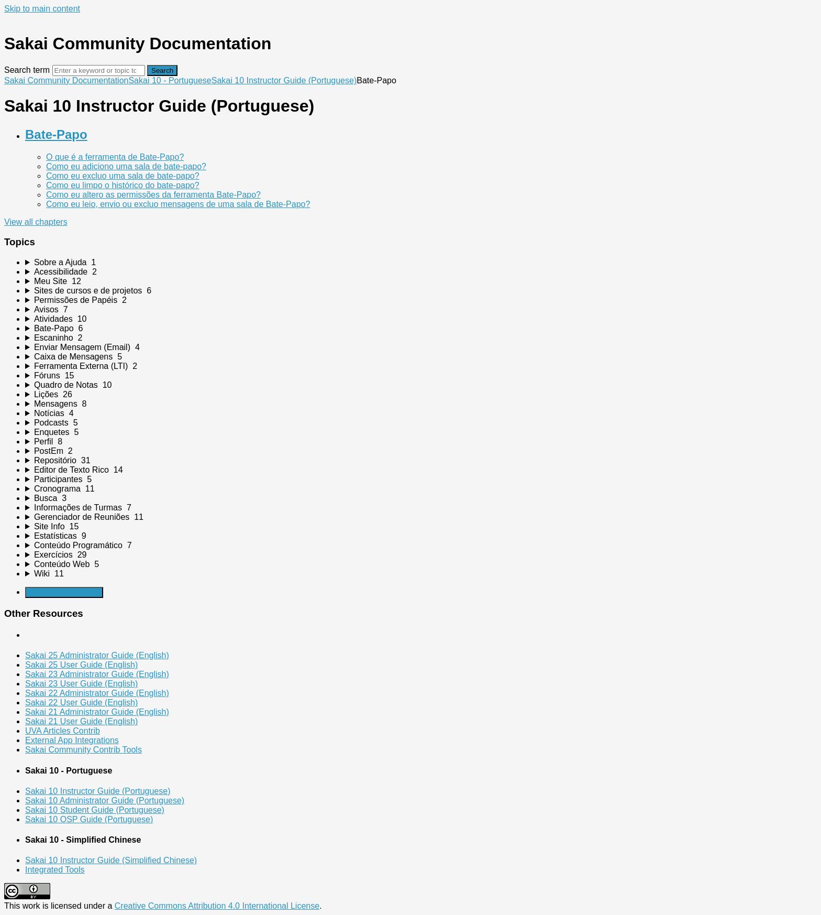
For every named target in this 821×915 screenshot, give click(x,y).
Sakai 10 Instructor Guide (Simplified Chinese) (111, 860)
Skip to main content (42, 8)
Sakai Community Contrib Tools (83, 749)
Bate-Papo (56, 134)
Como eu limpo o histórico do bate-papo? (122, 185)
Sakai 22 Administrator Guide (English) (97, 693)
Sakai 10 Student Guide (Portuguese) (94, 809)
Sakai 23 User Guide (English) (81, 683)
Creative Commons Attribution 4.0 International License (217, 905)
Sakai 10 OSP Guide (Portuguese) (89, 819)
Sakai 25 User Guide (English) (81, 664)
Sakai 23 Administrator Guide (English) (97, 674)
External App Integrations (72, 740)
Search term (27, 70)
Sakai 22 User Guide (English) (81, 702)
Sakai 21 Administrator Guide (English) (97, 711)
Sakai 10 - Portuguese (169, 80)
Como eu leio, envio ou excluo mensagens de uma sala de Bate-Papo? (178, 204)
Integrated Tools (55, 869)
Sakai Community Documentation (66, 80)
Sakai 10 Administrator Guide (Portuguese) (104, 800)
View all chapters (36, 221)
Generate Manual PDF (64, 592)
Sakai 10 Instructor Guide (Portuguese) (284, 80)
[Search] (98, 70)
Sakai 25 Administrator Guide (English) (97, 655)
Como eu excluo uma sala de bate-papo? (122, 175)
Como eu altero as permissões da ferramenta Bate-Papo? (153, 194)
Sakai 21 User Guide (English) (81, 721)
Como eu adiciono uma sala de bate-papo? (126, 166)
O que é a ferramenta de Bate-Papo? (115, 156)
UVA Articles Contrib (62, 730)
